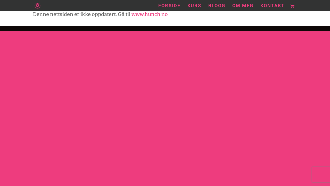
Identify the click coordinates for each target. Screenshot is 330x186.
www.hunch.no (149, 14)
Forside (169, 6)
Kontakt (272, 6)
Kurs (194, 6)
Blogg (216, 6)
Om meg (242, 6)
